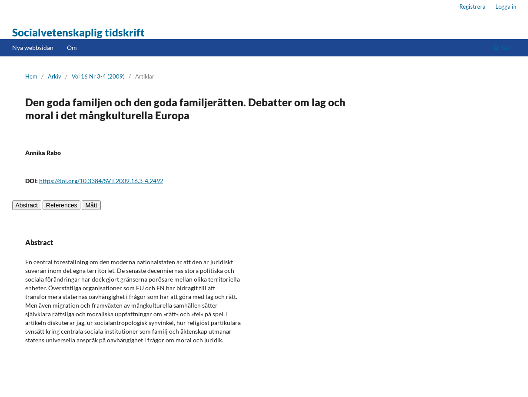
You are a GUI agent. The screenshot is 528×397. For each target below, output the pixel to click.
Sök (502, 47)
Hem (31, 76)
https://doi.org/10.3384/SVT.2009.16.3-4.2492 (101, 180)
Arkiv (54, 76)
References (61, 205)
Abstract (27, 205)
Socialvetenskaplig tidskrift (78, 32)
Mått (91, 205)
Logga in (505, 6)
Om (72, 47)
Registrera (472, 6)
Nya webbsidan (32, 47)
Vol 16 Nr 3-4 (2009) (98, 76)
